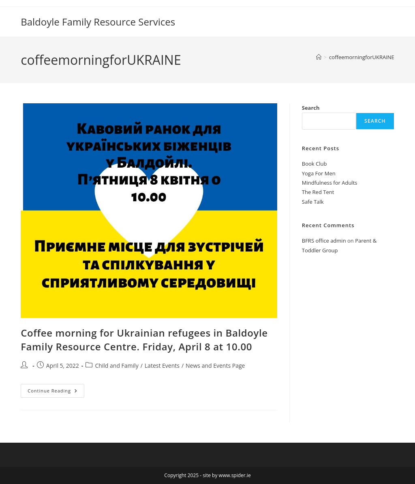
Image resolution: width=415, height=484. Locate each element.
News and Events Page (215, 365)
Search (311, 107)
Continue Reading (56, 389)
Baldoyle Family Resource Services (98, 21)
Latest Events (162, 365)
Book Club (314, 163)
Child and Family (116, 365)
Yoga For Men (319, 173)
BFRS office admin (324, 240)
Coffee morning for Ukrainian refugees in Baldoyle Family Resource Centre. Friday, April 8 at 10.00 (144, 339)
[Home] (318, 57)
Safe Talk (313, 201)
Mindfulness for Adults (329, 182)
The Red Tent (318, 192)
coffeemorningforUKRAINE (361, 57)
